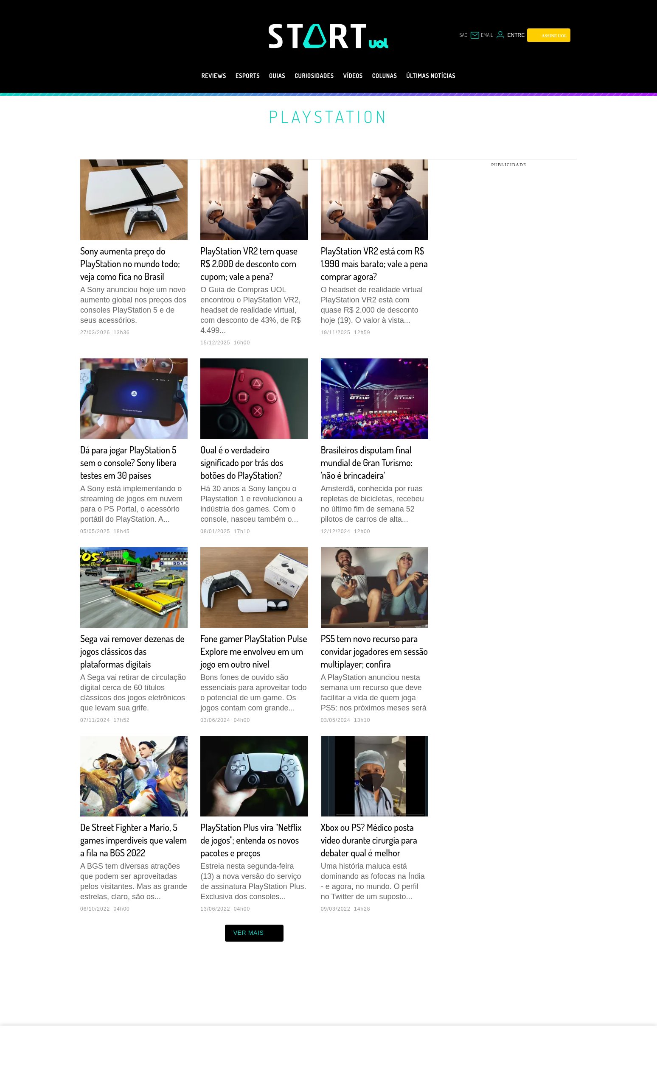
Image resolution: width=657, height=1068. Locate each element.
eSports (232, 76)
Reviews (193, 76)
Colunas (393, 76)
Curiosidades (310, 76)
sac (458, 35)
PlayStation (329, 116)
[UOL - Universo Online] (379, 43)
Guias (267, 76)
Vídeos (356, 76)
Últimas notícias (448, 76)
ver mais (254, 984)
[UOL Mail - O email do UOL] (479, 35)
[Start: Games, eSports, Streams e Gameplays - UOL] (319, 35)
